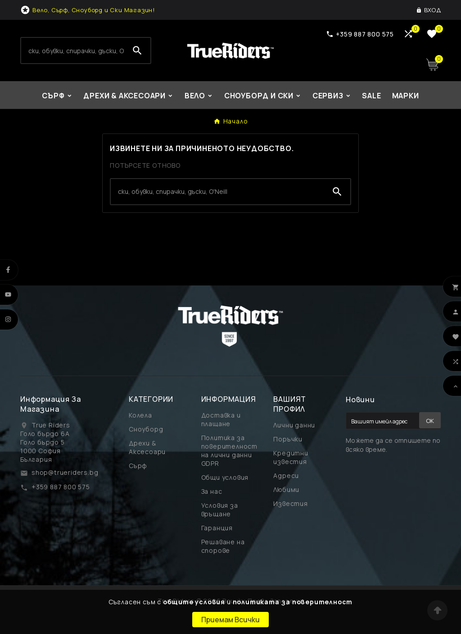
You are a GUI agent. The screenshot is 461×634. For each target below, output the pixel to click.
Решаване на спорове (223, 546)
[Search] (72, 50)
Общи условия (225, 477)
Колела (140, 415)
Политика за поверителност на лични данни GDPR (229, 450)
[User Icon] (428, 10)
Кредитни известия (290, 457)
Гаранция (217, 528)
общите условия (194, 601)
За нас (211, 491)
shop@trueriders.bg (65, 472)
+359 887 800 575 (61, 486)
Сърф (138, 465)
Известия (290, 503)
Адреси (286, 475)
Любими (286, 489)
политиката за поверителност (293, 601)
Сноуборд (146, 429)
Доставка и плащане (221, 419)
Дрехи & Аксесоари (147, 447)
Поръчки (288, 439)
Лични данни (294, 425)
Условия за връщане (219, 509)
